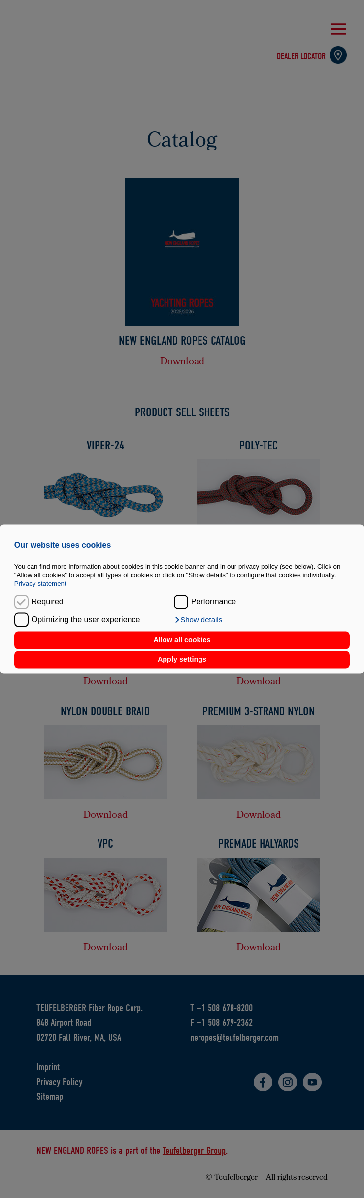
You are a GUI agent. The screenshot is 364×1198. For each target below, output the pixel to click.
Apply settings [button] (182, 660)
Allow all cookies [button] (182, 640)
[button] (198, 620)
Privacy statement (40, 584)
